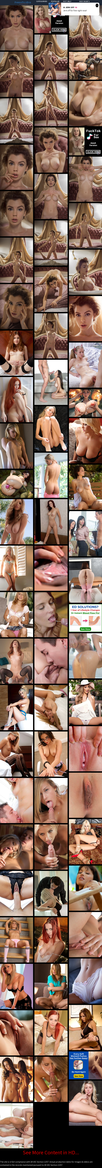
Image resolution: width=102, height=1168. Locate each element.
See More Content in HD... (51, 1152)
